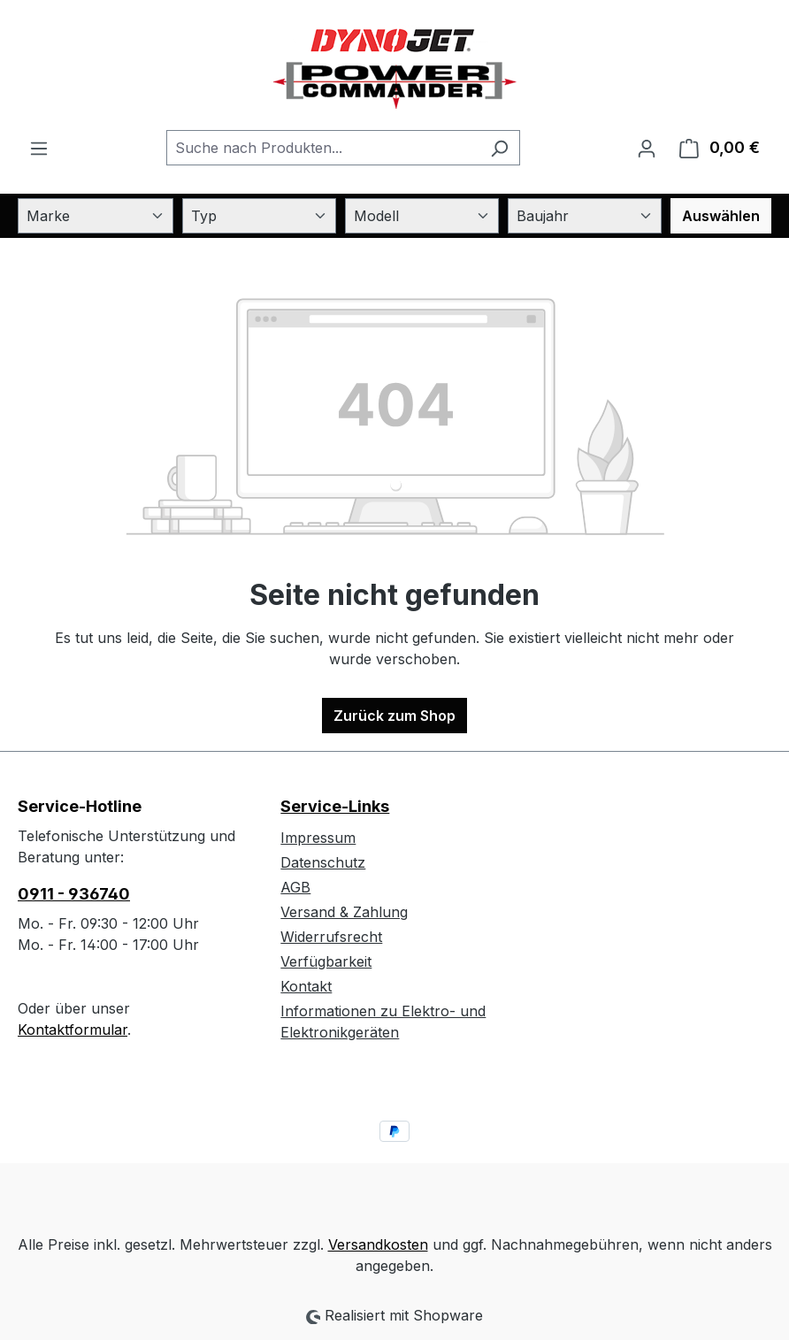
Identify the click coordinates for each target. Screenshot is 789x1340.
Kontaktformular (72, 1029)
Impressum (318, 837)
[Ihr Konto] (646, 147)
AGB (295, 887)
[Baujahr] (585, 216)
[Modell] (422, 216)
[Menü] (39, 147)
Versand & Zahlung (344, 912)
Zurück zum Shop (394, 715)
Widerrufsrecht (331, 937)
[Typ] (259, 216)
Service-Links (334, 806)
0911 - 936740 (74, 893)
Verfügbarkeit (326, 961)
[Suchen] (499, 147)
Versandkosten (378, 1244)
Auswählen (721, 216)
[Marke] (95, 216)
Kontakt (306, 986)
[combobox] (322, 147)
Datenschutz (322, 862)
